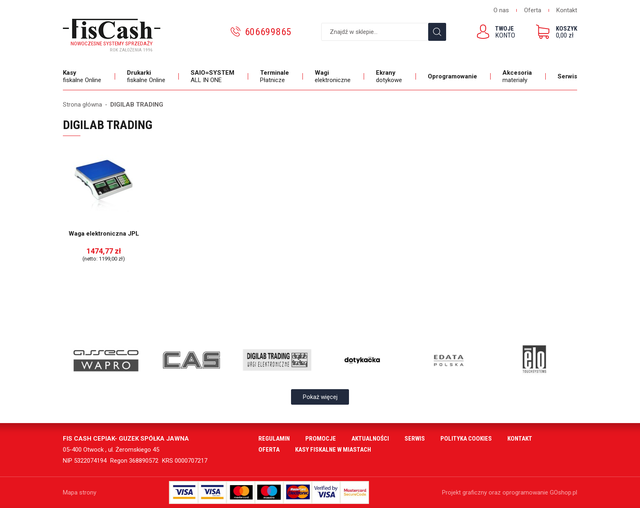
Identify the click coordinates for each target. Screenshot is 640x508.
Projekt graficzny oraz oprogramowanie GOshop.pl (509, 492)
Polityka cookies (466, 438)
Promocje (320, 438)
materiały (518, 76)
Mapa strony (79, 492)
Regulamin (274, 438)
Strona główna (82, 104)
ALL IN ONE (213, 76)
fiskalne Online (83, 76)
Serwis (567, 76)
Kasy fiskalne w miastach (333, 449)
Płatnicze (275, 76)
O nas (501, 10)
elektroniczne (334, 76)
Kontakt (566, 10)
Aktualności (370, 438)
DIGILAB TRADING (136, 104)
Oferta (532, 10)
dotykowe (390, 76)
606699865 (268, 32)
